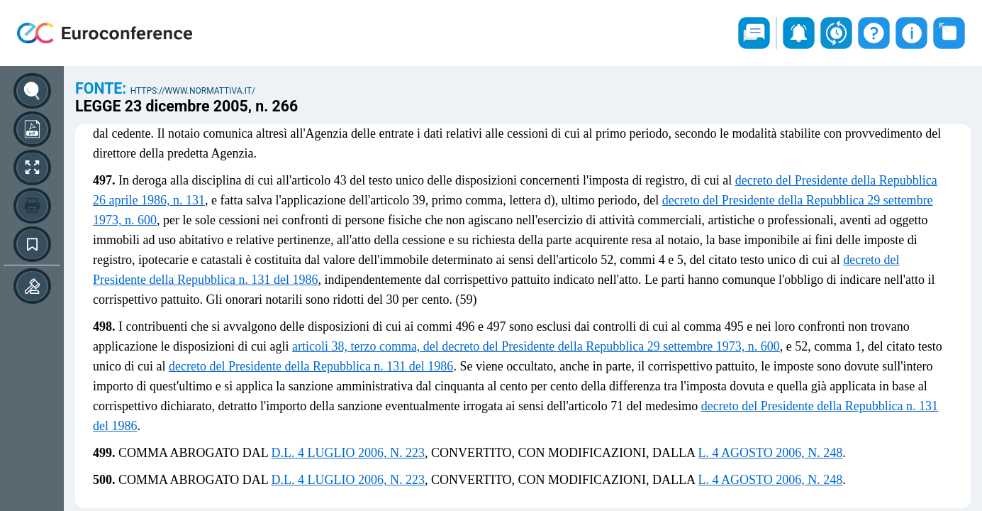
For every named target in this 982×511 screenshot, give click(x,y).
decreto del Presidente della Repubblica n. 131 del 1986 (311, 366)
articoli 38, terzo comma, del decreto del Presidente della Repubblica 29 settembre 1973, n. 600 (536, 346)
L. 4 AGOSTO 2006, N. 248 (770, 453)
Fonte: (102, 88)
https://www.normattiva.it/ (192, 91)
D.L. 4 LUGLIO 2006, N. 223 (348, 453)
